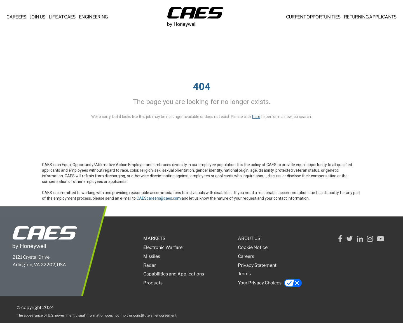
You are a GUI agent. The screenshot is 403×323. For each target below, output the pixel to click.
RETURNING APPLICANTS (370, 17)
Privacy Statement (257, 265)
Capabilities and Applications (173, 274)
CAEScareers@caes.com (159, 198)
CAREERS (16, 17)
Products (153, 283)
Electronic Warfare (162, 247)
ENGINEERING (93, 17)
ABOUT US (249, 238)
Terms (244, 273)
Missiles (151, 256)
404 (201, 87)
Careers (246, 256)
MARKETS (154, 238)
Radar (149, 265)
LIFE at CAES (62, 17)
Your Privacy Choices (270, 283)
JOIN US (37, 17)
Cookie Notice (253, 247)
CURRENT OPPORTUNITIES (313, 17)
